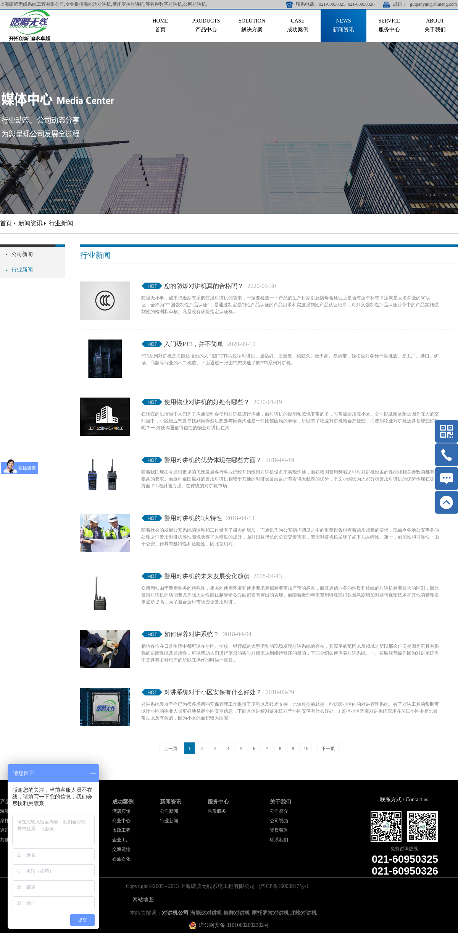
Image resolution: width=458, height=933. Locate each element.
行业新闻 (61, 223)
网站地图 (142, 899)
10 (306, 748)
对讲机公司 (175, 913)
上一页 (170, 748)
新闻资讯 (30, 223)
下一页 (328, 748)
